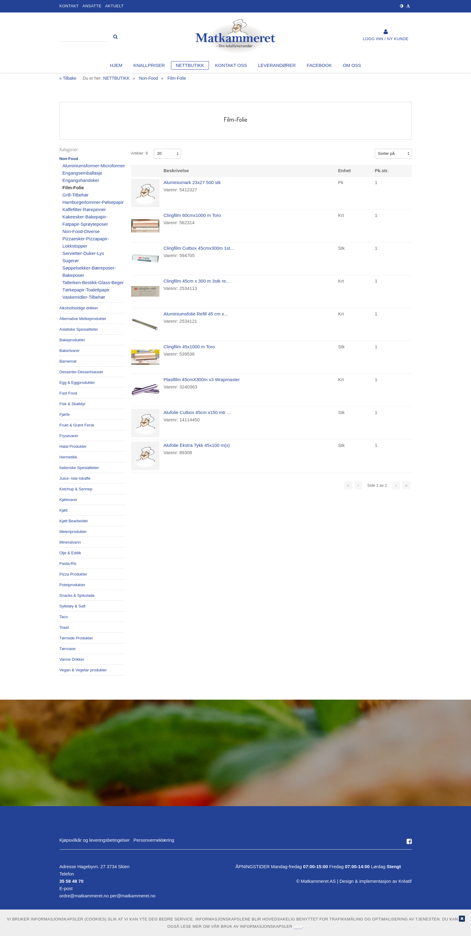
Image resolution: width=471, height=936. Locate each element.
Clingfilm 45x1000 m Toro (189, 346)
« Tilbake (68, 78)
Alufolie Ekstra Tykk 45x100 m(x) (197, 445)
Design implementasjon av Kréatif (376, 881)
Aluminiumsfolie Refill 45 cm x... (196, 313)
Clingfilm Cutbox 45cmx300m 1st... (199, 248)
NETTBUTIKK (116, 78)
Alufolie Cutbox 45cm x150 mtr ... (197, 412)
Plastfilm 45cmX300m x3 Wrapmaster (202, 379)
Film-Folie (176, 78)
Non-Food (148, 78)
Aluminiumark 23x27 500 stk (192, 182)
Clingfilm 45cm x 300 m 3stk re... (197, 281)
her (298, 926)
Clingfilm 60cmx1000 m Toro (192, 215)
